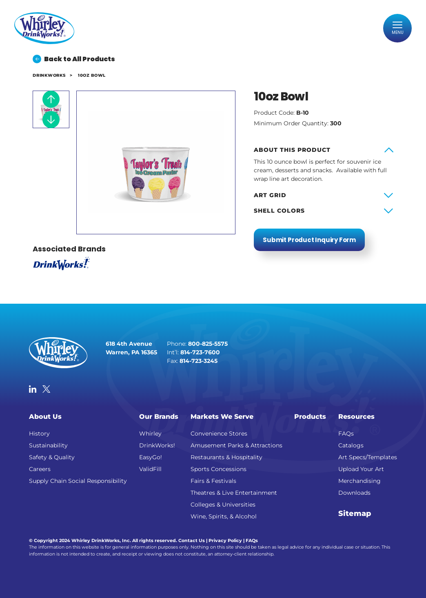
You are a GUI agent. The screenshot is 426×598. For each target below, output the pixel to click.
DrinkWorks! (157, 445)
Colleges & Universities (223, 504)
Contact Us (191, 540)
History (39, 433)
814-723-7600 (200, 352)
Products (310, 416)
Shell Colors (279, 210)
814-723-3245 (198, 361)
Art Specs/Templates (367, 457)
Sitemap (354, 513)
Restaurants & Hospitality (226, 457)
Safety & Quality (52, 457)
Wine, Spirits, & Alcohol (224, 516)
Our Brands (158, 416)
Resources (356, 416)
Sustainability (48, 445)
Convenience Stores (219, 433)
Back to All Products (74, 59)
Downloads (354, 492)
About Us (45, 416)
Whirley (150, 433)
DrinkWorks (49, 75)
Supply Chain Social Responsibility (78, 481)
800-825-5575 (208, 343)
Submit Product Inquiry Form (309, 240)
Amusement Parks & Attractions (236, 445)
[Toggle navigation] (397, 28)
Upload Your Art (361, 469)
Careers (40, 469)
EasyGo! (150, 457)
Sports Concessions (218, 469)
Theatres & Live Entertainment (234, 492)
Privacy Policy (225, 540)
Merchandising (359, 481)
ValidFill (150, 469)
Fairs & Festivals (213, 481)
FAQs (346, 433)
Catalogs (351, 445)
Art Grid (270, 195)
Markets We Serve (222, 416)
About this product (292, 149)
